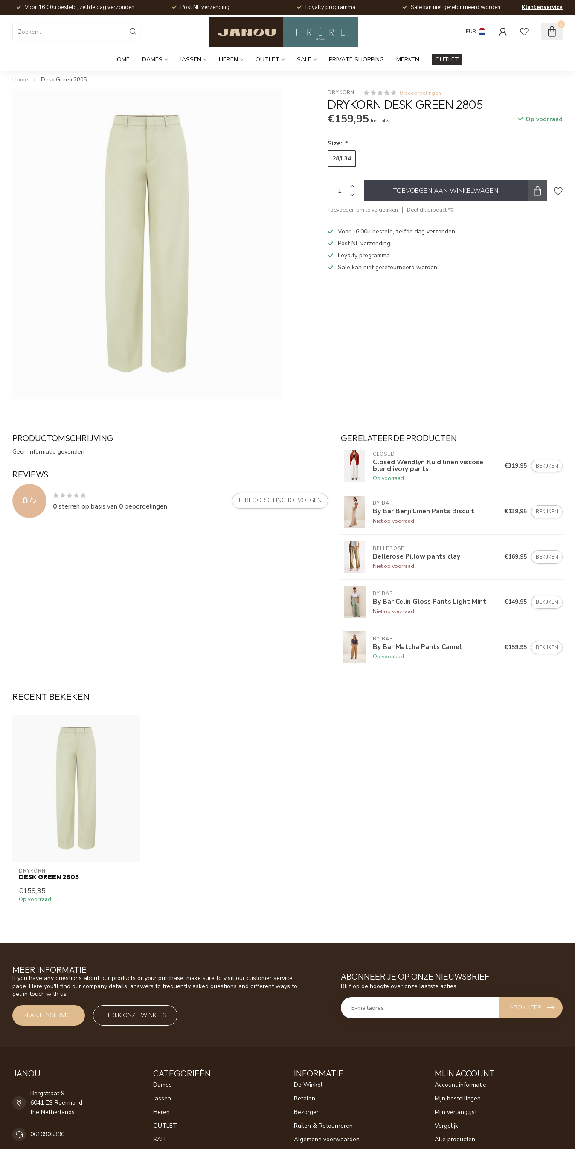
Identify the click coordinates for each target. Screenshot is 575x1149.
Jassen (190, 59)
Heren (228, 59)
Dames (152, 59)
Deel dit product (430, 209)
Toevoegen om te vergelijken (363, 209)
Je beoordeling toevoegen (280, 500)
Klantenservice (542, 7)
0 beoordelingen (420, 92)
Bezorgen (307, 1112)
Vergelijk (446, 1126)
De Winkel (308, 1085)
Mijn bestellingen (458, 1098)
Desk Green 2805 (64, 80)
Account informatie (460, 1085)
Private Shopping (356, 59)
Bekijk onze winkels (135, 1015)
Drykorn (341, 92)
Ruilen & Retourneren (323, 1126)
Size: (337, 143)
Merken (407, 59)
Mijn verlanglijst (456, 1112)
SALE (304, 59)
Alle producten (455, 1139)
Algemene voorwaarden (327, 1139)
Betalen (304, 1098)
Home (121, 59)
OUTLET (267, 59)
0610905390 (47, 1134)
